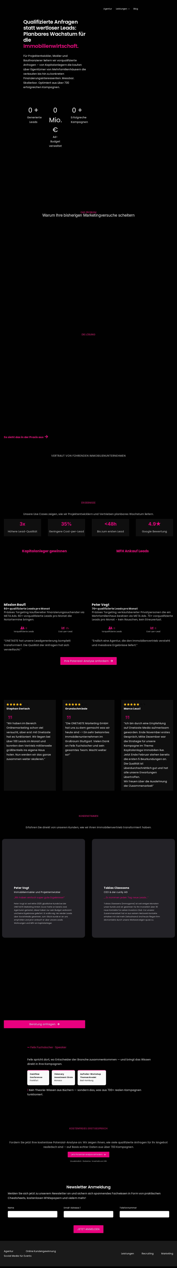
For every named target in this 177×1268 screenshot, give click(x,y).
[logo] (16, 4)
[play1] (44, 846)
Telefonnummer (128, 1211)
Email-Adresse (72, 1211)
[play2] (133, 846)
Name (11, 1211)
